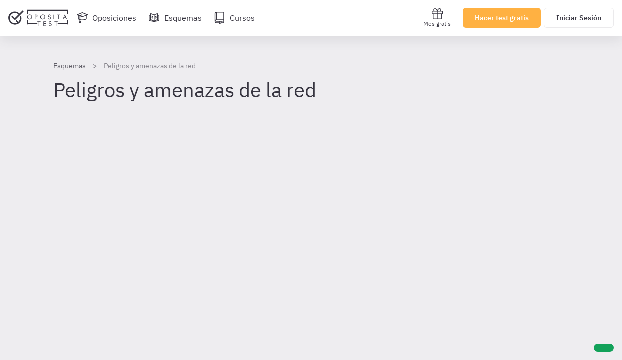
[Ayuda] (604, 348)
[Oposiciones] (106, 18)
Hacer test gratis (502, 18)
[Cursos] (234, 18)
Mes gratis (437, 18)
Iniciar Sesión (578, 18)
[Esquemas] (175, 18)
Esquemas (69, 66)
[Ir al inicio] (38, 18)
